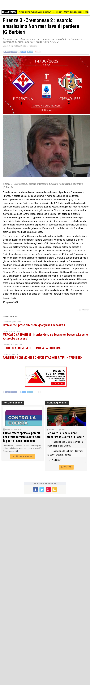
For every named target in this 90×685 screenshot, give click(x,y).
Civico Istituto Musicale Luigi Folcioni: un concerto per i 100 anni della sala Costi (51, 12)
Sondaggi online (56, 402)
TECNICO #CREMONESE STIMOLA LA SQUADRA (32, 348)
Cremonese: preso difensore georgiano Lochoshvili (34, 325)
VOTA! (66, 467)
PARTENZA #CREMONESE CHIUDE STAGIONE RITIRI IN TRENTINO (42, 357)
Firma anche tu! (22, 456)
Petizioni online (13, 402)
